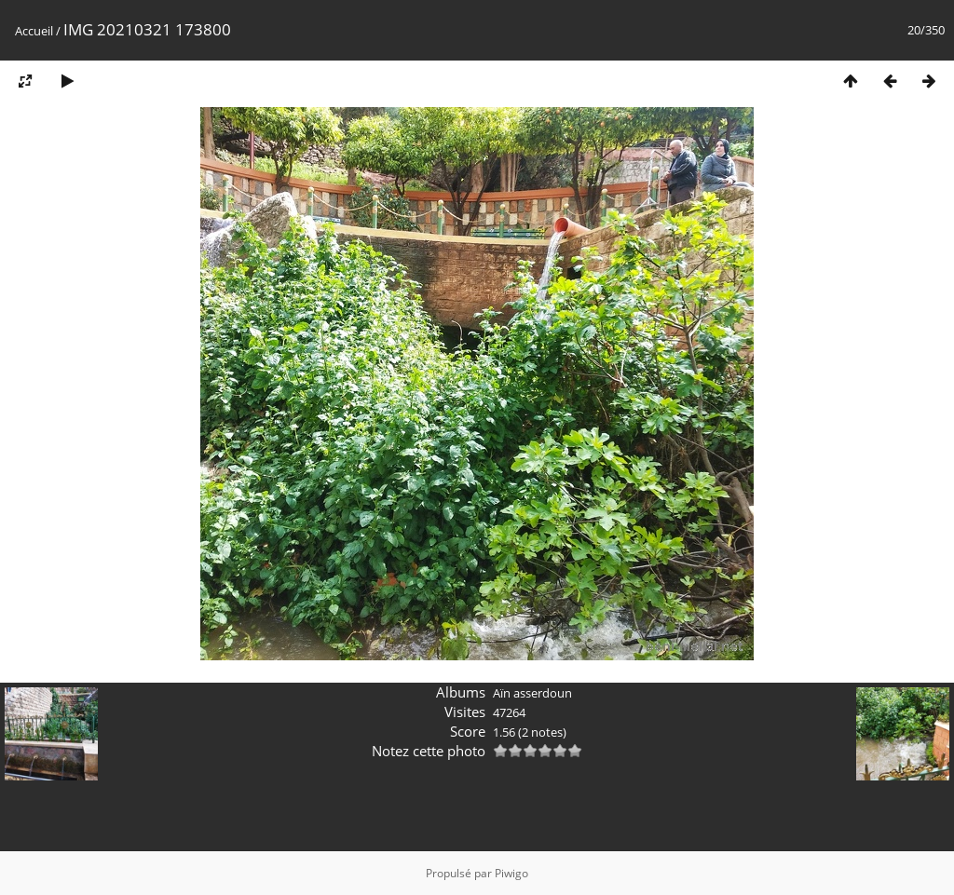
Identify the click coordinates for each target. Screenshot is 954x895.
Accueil (34, 30)
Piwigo (511, 873)
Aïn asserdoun (532, 693)
